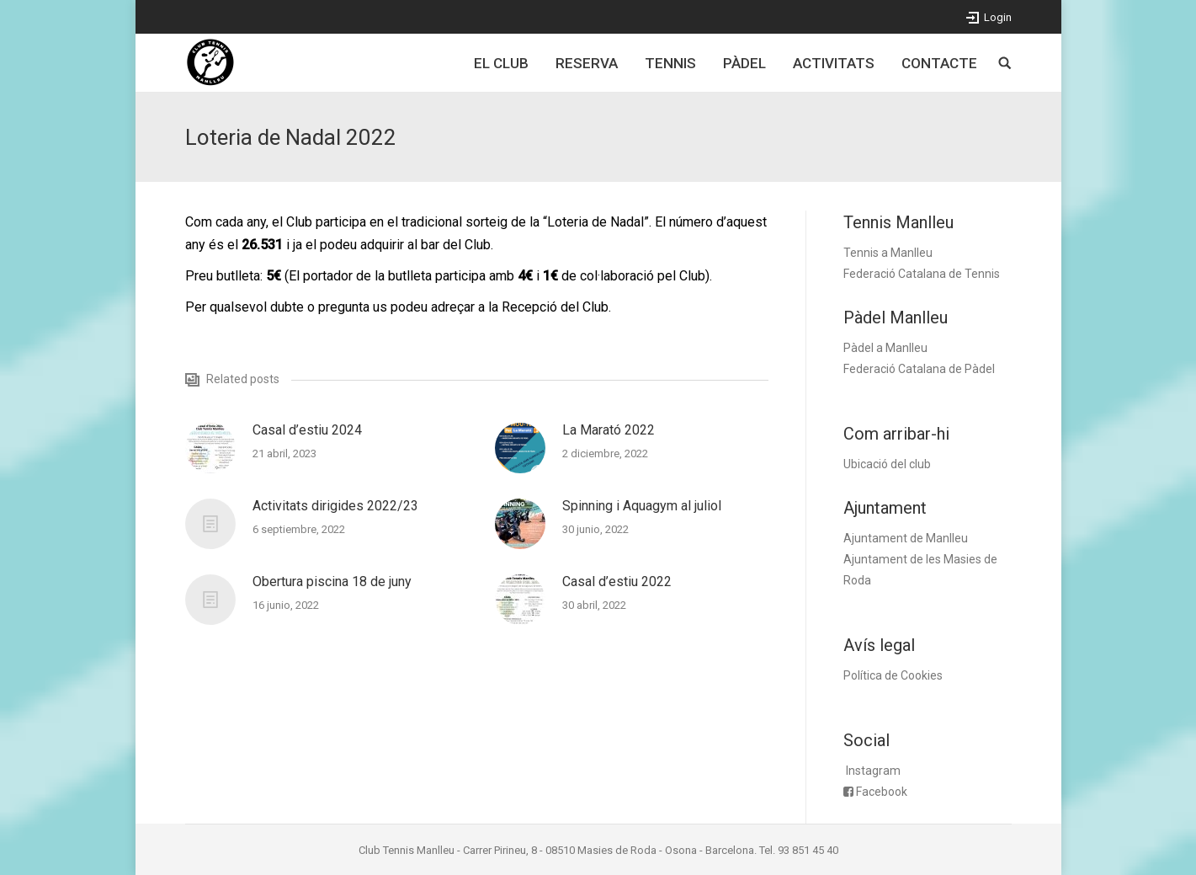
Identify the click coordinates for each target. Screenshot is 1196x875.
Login (998, 17)
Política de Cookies (893, 675)
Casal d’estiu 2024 (307, 430)
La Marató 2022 (608, 430)
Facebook (881, 791)
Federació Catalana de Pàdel (919, 369)
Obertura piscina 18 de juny (332, 582)
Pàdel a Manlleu (885, 348)
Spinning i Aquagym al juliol (641, 506)
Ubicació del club (887, 464)
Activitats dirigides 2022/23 (335, 506)
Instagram (873, 770)
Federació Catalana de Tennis (921, 273)
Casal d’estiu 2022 (617, 582)
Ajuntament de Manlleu (905, 538)
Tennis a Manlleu (888, 252)
